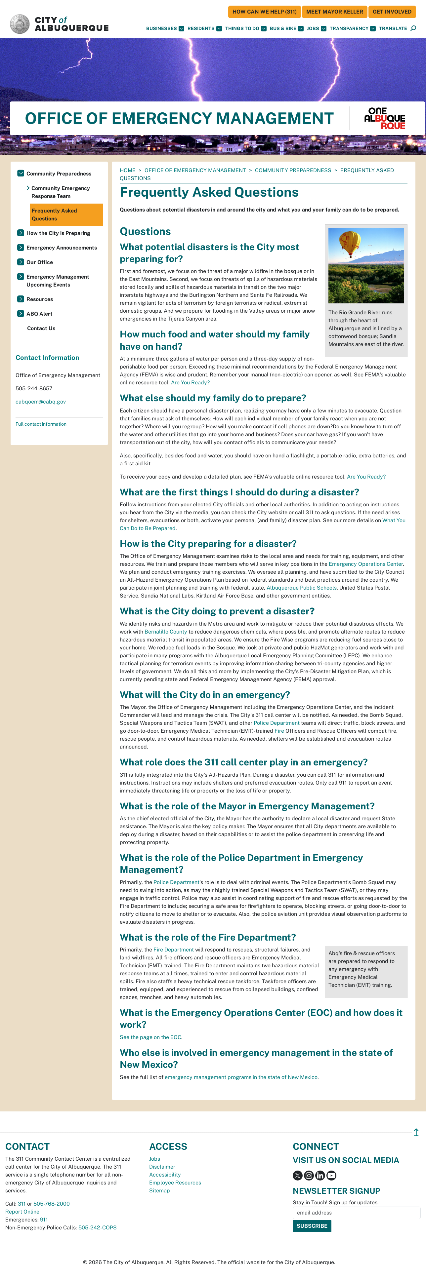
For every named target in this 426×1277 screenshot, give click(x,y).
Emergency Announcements (61, 248)
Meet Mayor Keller (334, 12)
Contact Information (47, 358)
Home (128, 170)
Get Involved (392, 12)
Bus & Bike (287, 28)
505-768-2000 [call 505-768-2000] (51, 1204)
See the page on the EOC (150, 1037)
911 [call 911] (44, 1220)
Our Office (39, 262)
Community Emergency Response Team (60, 192)
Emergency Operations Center (366, 564)
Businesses (165, 28)
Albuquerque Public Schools (302, 588)
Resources (39, 299)
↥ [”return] (416, 1132)
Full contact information (41, 424)
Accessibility (165, 1175)
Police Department (277, 723)
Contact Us (41, 328)
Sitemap (159, 1190)
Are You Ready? (190, 382)
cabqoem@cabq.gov (41, 402)
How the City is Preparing (58, 233)
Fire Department (173, 950)
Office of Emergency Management (195, 170)
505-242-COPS (97, 1227)
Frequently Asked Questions (54, 215)
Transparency (353, 28)
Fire (279, 731)
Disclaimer (162, 1167)
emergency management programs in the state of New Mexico (241, 1077)
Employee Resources (175, 1183)
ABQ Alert (39, 314)
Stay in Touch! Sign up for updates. (336, 1202)
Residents (205, 28)
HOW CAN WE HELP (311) (265, 12)
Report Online (22, 1212)
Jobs (316, 28)
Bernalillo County (166, 632)
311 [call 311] (22, 1204)
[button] (393, 28)
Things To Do (246, 28)
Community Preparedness (293, 170)
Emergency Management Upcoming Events (57, 281)
